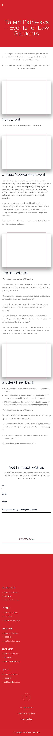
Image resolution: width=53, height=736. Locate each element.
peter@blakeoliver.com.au (12, 600)
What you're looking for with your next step (19, 509)
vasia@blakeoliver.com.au (12, 620)
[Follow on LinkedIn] (26, 697)
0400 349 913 (8, 596)
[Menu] (3, 5)
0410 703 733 (8, 616)
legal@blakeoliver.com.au (12, 661)
